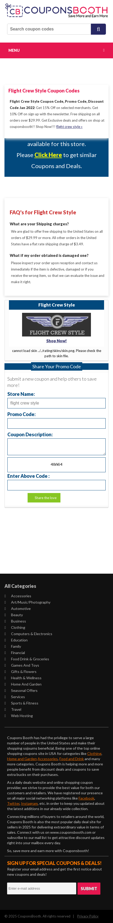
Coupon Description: (30, 434)
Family (12, 646)
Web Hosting (18, 715)
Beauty (13, 615)
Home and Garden (23, 684)
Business (15, 621)
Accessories (17, 596)
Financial (14, 652)
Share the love (45, 498)
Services (14, 696)
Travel (12, 709)
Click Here (48, 154)
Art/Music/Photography (27, 602)
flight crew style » (69, 127)
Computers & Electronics (28, 633)
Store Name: (21, 394)
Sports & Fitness (21, 703)
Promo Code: (21, 414)
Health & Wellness (23, 678)
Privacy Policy (88, 916)
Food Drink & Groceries (26, 659)
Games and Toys (21, 665)
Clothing (14, 627)
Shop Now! (56, 340)
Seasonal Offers (21, 690)
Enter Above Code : (28, 476)
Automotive (17, 608)
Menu (14, 50)
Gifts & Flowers (20, 671)
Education (16, 640)
